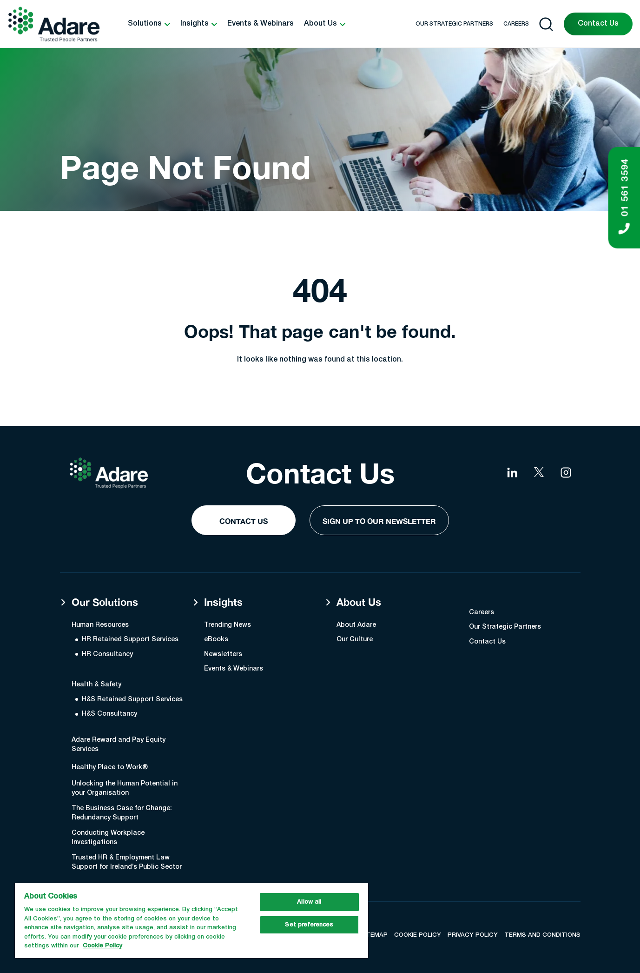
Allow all (309, 902)
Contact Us (598, 23)
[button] (149, 24)
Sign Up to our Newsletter (379, 521)
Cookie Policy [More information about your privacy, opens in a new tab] (102, 945)
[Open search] (546, 24)
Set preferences (309, 924)
